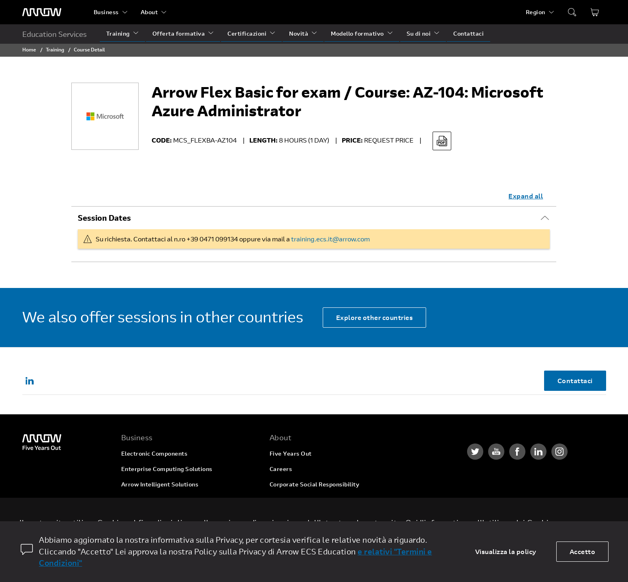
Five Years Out (291, 453)
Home (29, 49)
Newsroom (285, 515)
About (149, 12)
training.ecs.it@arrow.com (330, 239)
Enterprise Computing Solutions (166, 469)
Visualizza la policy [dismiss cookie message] (505, 551)
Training (118, 33)
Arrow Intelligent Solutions (160, 484)
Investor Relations (296, 499)
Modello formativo (357, 33)
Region (535, 12)
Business (106, 12)
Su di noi (419, 33)
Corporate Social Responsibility (315, 484)
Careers (281, 469)
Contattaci (468, 33)
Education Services (54, 34)
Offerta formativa (178, 33)
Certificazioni (246, 33)
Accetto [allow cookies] (583, 551)
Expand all (525, 196)
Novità (298, 33)
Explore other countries (374, 317)
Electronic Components (154, 453)
